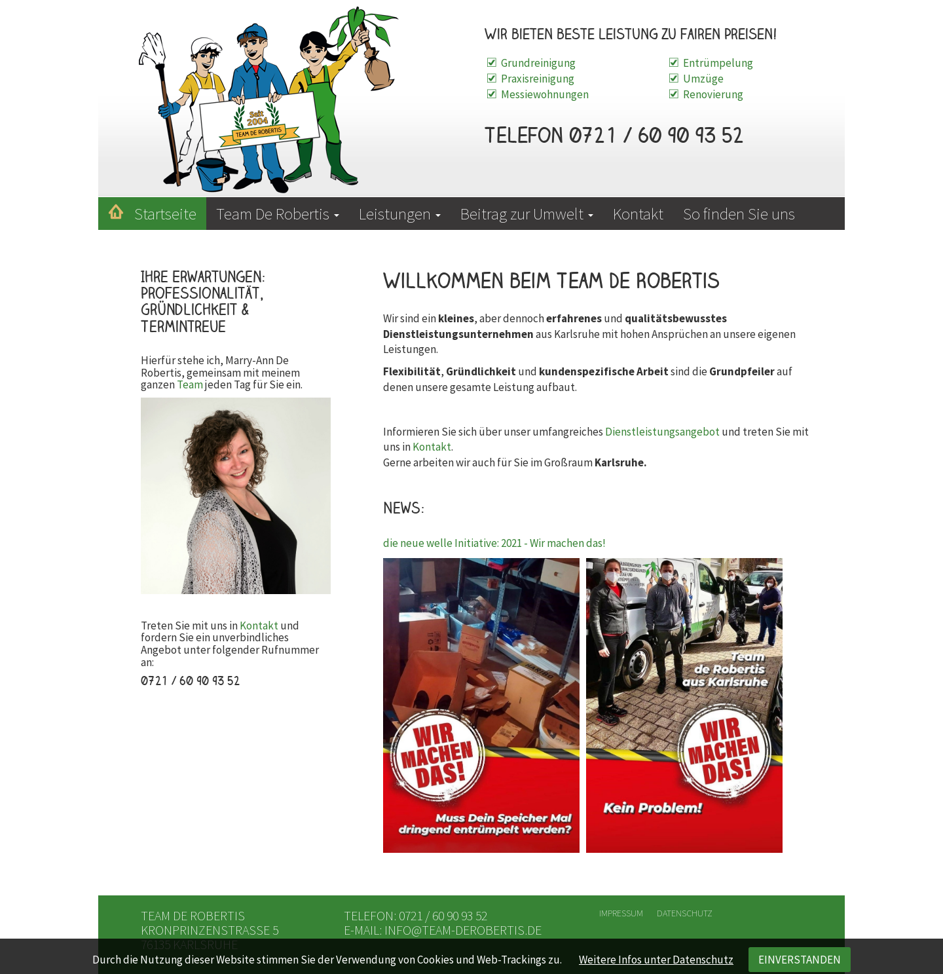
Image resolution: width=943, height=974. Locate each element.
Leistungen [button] (400, 213)
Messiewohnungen (545, 94)
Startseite (165, 213)
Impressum (621, 913)
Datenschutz (684, 913)
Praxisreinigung (537, 78)
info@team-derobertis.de (463, 930)
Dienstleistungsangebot (662, 431)
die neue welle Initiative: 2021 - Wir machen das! (494, 543)
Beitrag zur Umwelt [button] (526, 213)
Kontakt (638, 213)
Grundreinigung (538, 63)
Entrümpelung (718, 63)
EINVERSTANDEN (799, 959)
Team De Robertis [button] (277, 213)
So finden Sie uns (739, 213)
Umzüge (703, 78)
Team (190, 384)
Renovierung (713, 94)
